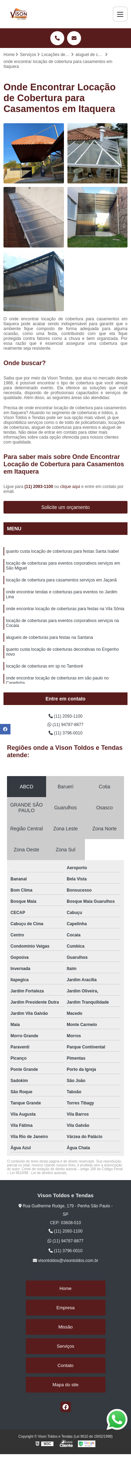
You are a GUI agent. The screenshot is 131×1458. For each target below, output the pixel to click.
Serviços (65, 1346)
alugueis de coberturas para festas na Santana (49, 637)
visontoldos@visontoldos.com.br (66, 1260)
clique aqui (70, 486)
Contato (66, 1365)
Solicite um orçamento (65, 507)
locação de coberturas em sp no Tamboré (44, 666)
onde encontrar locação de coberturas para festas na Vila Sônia (65, 608)
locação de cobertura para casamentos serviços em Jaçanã (61, 580)
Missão (65, 1327)
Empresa (65, 1307)
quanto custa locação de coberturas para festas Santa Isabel (62, 551)
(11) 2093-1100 (39, 486)
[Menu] (120, 14)
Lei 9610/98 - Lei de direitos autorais (38, 1173)
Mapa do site (65, 1384)
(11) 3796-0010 (65, 733)
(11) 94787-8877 (65, 724)
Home (65, 1288)
